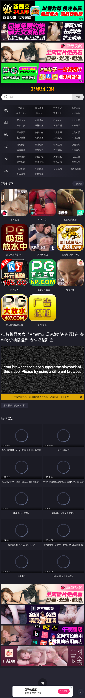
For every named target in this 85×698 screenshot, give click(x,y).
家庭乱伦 (39, 156)
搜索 (78, 96)
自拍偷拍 (39, 120)
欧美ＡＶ (57, 120)
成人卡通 (57, 132)
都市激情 (21, 156)
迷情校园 (21, 161)
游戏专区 (76, 108)
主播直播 (57, 125)
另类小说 (39, 161)
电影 (6, 134)
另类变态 (76, 137)
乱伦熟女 (57, 137)
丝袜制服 (39, 125)
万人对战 (57, 108)
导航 (6, 171)
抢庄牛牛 (76, 113)
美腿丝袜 (21, 149)
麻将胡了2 (21, 113)
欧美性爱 (76, 132)
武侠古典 (76, 156)
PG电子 (21, 108)
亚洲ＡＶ (21, 120)
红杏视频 (21, 173)
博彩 (6, 110)
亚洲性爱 (21, 132)
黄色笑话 (57, 161)
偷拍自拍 (39, 132)
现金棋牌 (57, 113)
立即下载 (63, 691)
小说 (6, 158)
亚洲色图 (39, 144)
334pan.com (42, 89)
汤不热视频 (76, 168)
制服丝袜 (21, 137)
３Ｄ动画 (76, 120)
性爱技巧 (76, 161)
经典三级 (39, 137)
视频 (6, 122)
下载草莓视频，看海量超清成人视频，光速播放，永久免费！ (48, 397)
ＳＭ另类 (76, 125)
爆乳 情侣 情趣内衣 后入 (14, 405)
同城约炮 (21, 168)
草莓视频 (57, 168)
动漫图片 (76, 144)
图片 (6, 146)
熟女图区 (57, 149)
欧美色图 (57, 144)
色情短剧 (39, 173)
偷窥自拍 (21, 144)
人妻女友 (57, 156)
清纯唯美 (39, 149)
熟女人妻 (21, 125)
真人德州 (39, 108)
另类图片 (76, 149)
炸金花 (39, 113)
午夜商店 (39, 168)
